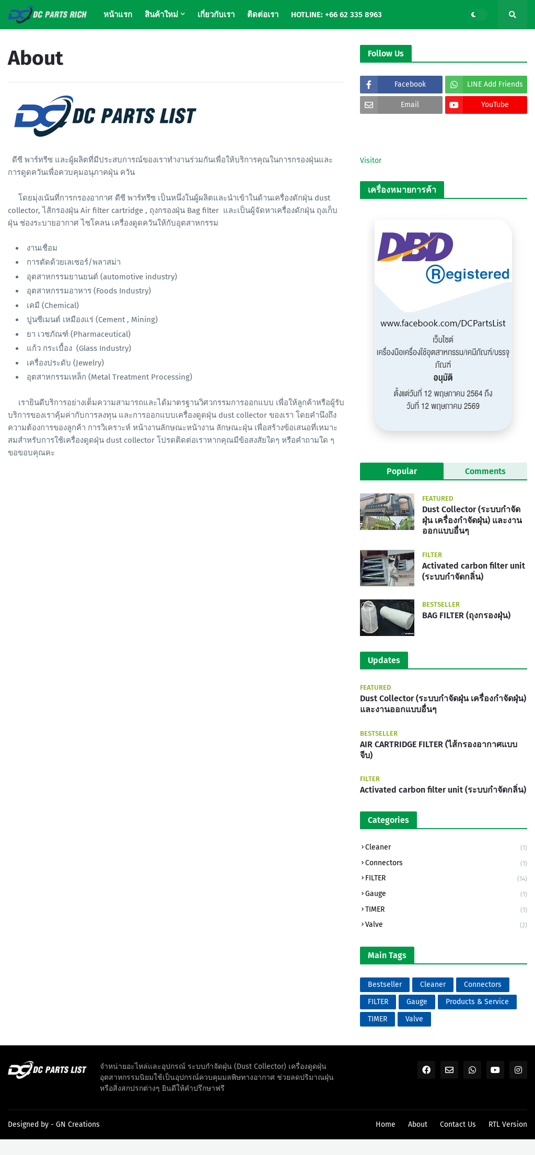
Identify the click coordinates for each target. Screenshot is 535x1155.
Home (386, 1124)
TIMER (446, 910)
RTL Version (508, 1124)
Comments (485, 471)
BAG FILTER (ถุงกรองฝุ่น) (466, 615)
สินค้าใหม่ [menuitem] (161, 14)
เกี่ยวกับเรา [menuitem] (216, 14)
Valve (446, 925)
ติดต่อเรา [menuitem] (262, 14)
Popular (402, 471)
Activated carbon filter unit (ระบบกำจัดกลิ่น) (473, 571)
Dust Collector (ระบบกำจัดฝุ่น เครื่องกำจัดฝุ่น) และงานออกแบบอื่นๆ (472, 520)
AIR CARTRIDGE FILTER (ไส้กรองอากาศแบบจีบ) (438, 749)
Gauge (446, 894)
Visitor (370, 160)
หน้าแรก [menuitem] (117, 14)
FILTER (446, 879)
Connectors (446, 863)
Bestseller (385, 984)
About (417, 1124)
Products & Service (477, 1001)
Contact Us (458, 1124)
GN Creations (78, 1124)
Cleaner (446, 848)
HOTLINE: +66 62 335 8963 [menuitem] (336, 14)
